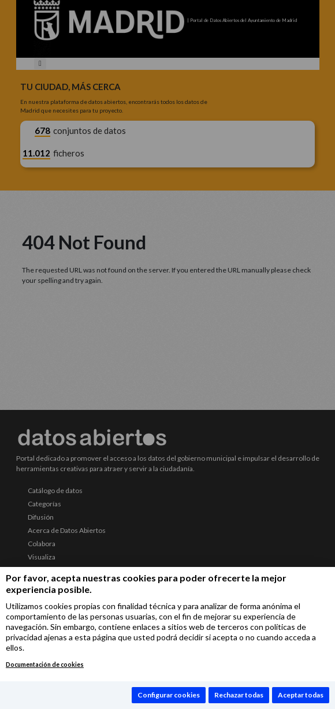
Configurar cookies (168, 695)
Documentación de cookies (45, 664)
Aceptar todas (300, 695)
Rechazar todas (238, 695)
